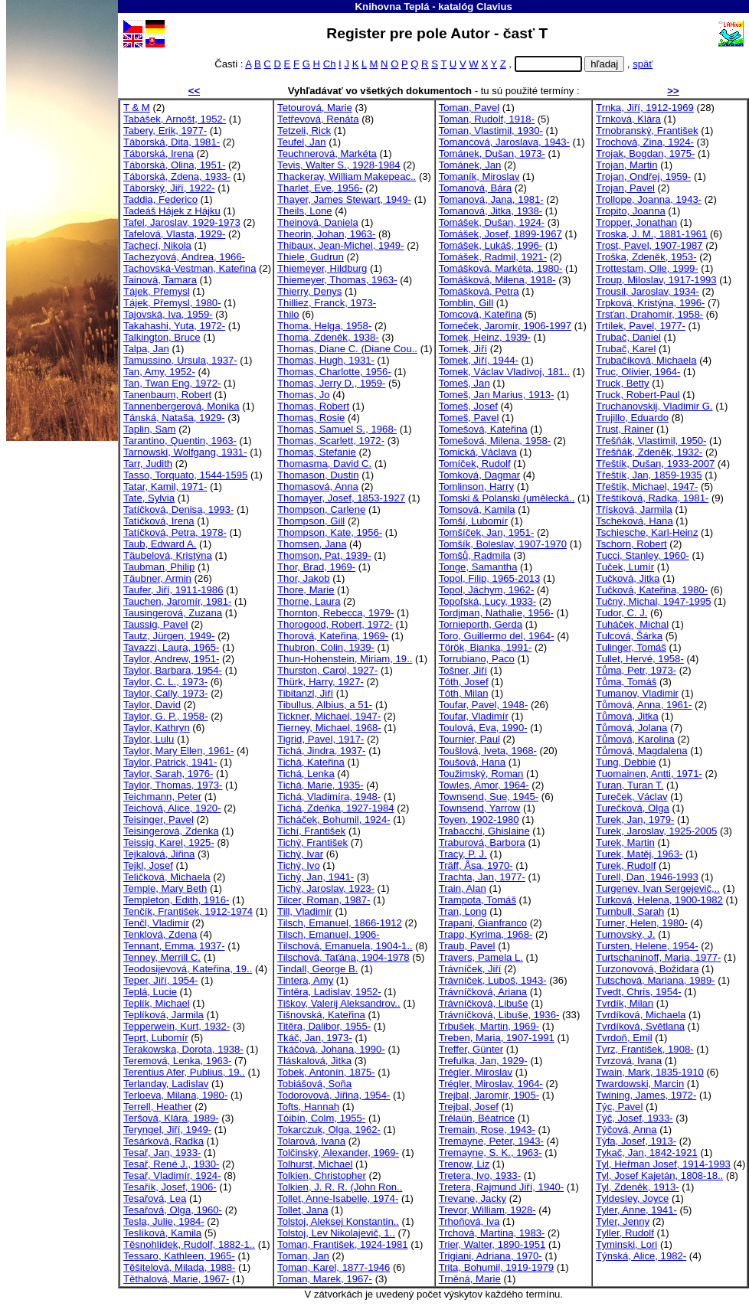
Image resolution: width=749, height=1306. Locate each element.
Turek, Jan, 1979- (635, 819)
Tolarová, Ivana (311, 1141)
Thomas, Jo (303, 394)
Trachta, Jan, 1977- (482, 877)
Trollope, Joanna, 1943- (649, 199)
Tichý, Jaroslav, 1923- (325, 888)
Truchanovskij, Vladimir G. (654, 406)
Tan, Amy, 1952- (159, 371)
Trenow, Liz (464, 1164)
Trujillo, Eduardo (632, 417)
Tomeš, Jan (464, 383)
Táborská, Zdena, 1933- (177, 176)
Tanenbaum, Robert (167, 394)
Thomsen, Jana (311, 544)
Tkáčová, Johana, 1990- (331, 1049)
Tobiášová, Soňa (314, 1083)
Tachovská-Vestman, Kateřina (189, 268)
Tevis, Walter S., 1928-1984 (339, 165)
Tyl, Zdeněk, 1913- (637, 1187)
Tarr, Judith (147, 463)
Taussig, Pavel (155, 624)
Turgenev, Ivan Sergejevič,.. (658, 888)
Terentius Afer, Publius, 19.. (184, 1072)
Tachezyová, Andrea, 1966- (184, 257)
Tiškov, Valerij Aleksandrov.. (339, 1003)
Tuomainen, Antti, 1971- (649, 773)
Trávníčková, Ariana (483, 991)
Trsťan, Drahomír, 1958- (649, 314)
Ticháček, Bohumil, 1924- (333, 819)
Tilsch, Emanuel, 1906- (328, 934)
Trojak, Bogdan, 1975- (645, 153)
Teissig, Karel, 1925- (168, 842)
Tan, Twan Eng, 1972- (172, 383)
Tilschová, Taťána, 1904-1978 (343, 957)
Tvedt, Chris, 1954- (638, 991)
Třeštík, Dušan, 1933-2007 (655, 463)
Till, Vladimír (304, 911)
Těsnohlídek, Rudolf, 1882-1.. (189, 1244)
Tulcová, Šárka (629, 636)
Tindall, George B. (317, 969)
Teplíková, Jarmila (163, 1014)
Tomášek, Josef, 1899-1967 (500, 234)
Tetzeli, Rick (304, 130)
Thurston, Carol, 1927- (327, 670)
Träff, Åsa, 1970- (476, 865)
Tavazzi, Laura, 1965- (171, 647)
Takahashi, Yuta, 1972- (174, 325)
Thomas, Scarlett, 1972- (330, 440)
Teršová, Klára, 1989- (171, 1118)
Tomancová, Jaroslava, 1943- (504, 142)
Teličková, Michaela (167, 877)
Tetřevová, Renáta (317, 119)
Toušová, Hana (472, 762)
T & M (136, 107)
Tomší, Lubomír (473, 521)
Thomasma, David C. (324, 463)
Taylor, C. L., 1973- (165, 681)
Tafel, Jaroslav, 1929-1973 (181, 222)
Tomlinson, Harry (476, 486)
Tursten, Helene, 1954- (647, 946)
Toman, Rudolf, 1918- (487, 119)
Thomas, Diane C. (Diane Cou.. (347, 348)
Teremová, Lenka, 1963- (177, 1060)
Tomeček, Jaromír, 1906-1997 (505, 325)
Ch (329, 64)
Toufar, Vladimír (474, 716)
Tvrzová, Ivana (629, 1060)
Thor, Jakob (303, 578)
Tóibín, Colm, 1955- (321, 1118)
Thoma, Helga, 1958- (324, 325)
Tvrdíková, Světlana (640, 1026)
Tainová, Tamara (160, 280)
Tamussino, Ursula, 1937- (180, 360)
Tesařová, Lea (154, 1198)
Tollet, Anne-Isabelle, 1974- (337, 1198)
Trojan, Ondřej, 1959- (643, 176)
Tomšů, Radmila (475, 555)
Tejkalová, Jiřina (159, 854)
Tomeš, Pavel (469, 417)
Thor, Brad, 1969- (316, 567)
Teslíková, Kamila (162, 1233)
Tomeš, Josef (468, 406)
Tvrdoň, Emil (624, 1037)
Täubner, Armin (157, 578)
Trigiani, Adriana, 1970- (490, 1256)
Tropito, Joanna (631, 211)
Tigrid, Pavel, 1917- (320, 739)
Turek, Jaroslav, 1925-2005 (656, 831)
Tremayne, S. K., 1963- (490, 1152)
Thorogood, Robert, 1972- (335, 624)
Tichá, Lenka (306, 773)
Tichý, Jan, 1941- (315, 877)
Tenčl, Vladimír (156, 923)
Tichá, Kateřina (311, 762)
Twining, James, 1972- (646, 1095)
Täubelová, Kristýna (167, 555)
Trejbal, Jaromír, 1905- (489, 1095)
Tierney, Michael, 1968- (329, 727)
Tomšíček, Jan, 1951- (487, 532)
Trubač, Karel (626, 348)
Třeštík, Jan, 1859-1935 (649, 475)
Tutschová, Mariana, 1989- (655, 980)
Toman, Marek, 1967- (324, 1279)
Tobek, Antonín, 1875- (326, 1072)
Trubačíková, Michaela (646, 360)
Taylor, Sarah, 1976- (168, 773)
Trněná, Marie (470, 1279)
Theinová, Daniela (317, 222)
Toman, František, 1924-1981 (342, 1244)
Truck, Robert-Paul (638, 394)
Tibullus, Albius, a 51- (324, 704)
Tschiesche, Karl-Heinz (647, 532)
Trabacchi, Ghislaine (484, 831)
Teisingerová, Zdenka (171, 831)
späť (643, 64)
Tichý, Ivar (300, 854)
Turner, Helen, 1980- (642, 923)
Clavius (494, 6)
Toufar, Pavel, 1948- (483, 704)
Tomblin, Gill (466, 303)
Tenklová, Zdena (160, 934)
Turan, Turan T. (629, 785)
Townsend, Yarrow (480, 808)
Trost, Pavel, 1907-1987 (649, 245)
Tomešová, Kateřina (483, 429)
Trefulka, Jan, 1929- (483, 1060)
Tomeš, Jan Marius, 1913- (496, 394)
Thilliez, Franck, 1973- (326, 303)
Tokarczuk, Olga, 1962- (329, 1129)
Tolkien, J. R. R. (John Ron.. (339, 1187)
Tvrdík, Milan (624, 1003)
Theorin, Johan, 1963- (326, 234)
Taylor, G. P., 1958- (165, 716)
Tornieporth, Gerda (480, 624)
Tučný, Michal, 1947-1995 (653, 601)
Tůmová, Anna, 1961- (644, 704)
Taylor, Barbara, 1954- (172, 670)
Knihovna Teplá (392, 6)
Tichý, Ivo (298, 865)
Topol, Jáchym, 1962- (487, 590)
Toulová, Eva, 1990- (483, 727)
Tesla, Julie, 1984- (163, 1221)
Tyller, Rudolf (625, 1233)
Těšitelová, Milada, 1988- (179, 1267)
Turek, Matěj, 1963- (639, 854)
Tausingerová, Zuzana (172, 613)
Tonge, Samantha (478, 567)
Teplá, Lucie (150, 991)
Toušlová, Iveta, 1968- (488, 750)
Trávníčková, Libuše (483, 1003)
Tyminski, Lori (626, 1244)
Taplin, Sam (149, 429)
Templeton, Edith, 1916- (176, 900)
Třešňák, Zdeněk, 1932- (649, 452)
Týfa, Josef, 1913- (636, 1141)
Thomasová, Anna (317, 486)
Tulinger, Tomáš (631, 647)
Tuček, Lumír (625, 567)
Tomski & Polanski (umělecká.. (507, 498)
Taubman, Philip (159, 567)
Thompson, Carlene (321, 509)
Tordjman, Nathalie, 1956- (496, 613)
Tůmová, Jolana (631, 727)
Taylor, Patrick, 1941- (170, 762)
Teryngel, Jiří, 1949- (167, 1129)
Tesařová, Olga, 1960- (172, 1210)
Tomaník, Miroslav (479, 176)
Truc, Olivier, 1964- (638, 371)
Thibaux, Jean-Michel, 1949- (340, 245)
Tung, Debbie (626, 762)
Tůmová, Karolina (635, 739)
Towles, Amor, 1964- (484, 785)
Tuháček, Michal (632, 624)
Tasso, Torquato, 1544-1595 (185, 475)
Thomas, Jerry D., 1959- (331, 383)
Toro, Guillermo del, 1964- (496, 636)
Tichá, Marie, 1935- (320, 785)
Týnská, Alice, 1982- (641, 1256)
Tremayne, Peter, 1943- (491, 1141)
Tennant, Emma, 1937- (174, 946)
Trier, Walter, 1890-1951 (492, 1244)
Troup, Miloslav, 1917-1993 (656, 280)
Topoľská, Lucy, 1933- (487, 601)
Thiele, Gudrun (310, 257)
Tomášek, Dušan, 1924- (492, 222)
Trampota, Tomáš (477, 900)
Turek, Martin (625, 842)
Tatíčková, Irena (159, 521)
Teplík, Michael (156, 1003)
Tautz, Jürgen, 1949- (169, 636)
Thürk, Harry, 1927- (320, 681)
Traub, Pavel (467, 946)
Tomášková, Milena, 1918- (497, 280)
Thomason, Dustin (317, 475)
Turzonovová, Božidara (647, 969)
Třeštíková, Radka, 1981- (652, 498)
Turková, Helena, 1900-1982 (659, 900)
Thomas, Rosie (311, 417)
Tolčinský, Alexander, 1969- (338, 1152)
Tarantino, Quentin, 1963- (180, 440)
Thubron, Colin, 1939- (325, 647)
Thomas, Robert (313, 406)
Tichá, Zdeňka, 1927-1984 (335, 808)
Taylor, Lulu (148, 739)
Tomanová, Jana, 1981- (491, 199)
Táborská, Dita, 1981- (171, 142)
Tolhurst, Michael (314, 1164)
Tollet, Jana (302, 1210)
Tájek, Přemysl (156, 291)
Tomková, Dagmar (479, 475)
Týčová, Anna (626, 1129)
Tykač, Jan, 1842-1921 (647, 1152)
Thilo (288, 314)
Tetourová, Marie (314, 107)
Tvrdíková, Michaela (640, 1014)
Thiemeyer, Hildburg (322, 268)
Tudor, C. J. (621, 613)
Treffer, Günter (471, 1049)
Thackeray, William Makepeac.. (346, 176)
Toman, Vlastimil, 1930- (491, 130)
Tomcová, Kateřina (480, 314)
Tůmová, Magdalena (642, 750)
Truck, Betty (622, 383)
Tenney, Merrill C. (162, 957)
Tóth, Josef (464, 681)
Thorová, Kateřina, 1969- (332, 636)
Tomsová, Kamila (477, 509)
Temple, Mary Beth (165, 888)
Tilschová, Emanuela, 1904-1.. (345, 946)
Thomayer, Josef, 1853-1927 (341, 498)
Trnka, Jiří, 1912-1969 (645, 107)
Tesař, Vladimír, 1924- (172, 1175)
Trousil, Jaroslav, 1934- (647, 291)
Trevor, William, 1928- (487, 1210)
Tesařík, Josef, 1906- (170, 1187)
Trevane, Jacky (472, 1198)
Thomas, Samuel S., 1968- (337, 429)
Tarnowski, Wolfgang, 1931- (185, 452)
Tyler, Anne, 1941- (636, 1210)
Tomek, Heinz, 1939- (485, 337)
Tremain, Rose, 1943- (487, 1129)
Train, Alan (462, 888)
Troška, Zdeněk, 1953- (646, 257)
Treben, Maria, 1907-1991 (496, 1037)
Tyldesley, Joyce (632, 1198)
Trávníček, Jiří (470, 969)
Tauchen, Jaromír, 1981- (177, 601)
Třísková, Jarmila (634, 509)
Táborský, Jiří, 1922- (168, 188)
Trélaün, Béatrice (477, 1118)
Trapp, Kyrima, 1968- (486, 934)
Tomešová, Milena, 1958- (495, 440)
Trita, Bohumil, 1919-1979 (496, 1267)
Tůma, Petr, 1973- (636, 670)
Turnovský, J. (625, 934)
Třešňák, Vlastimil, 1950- (651, 440)
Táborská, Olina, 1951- (174, 165)
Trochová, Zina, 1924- (645, 142)
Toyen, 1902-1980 (479, 819)
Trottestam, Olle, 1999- (647, 268)
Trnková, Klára (628, 119)
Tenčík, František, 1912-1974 (188, 911)
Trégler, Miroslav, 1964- (491, 1083)
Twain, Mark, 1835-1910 (650, 1072)
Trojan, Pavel (625, 188)
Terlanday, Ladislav (165, 1083)
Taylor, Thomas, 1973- (172, 785)
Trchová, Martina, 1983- (492, 1233)
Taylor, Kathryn (156, 727)
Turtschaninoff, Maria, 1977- (658, 957)
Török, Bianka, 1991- (485, 647)
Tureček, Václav (632, 796)
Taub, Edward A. (159, 544)
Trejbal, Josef (469, 1106)
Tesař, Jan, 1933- (162, 1152)
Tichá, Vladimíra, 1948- (329, 796)
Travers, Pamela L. (481, 957)
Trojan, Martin (626, 165)
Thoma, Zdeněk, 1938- (328, 337)
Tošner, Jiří (463, 670)
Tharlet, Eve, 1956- (320, 188)
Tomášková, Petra (479, 291)
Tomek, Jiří (463, 348)
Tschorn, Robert (631, 544)
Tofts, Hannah (308, 1106)
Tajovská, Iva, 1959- (168, 314)
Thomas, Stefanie (316, 452)
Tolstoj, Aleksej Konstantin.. (338, 1221)
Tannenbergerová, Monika (181, 406)
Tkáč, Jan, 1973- (314, 1037)
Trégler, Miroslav (475, 1072)
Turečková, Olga (632, 808)
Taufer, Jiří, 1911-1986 (173, 590)
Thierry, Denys (309, 291)
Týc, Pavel (619, 1106)
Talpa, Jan (146, 348)
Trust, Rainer (624, 429)
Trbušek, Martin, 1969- (489, 1026)
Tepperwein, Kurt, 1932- (176, 1026)
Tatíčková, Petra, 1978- (175, 532)
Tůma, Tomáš (626, 681)
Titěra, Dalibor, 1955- (324, 1026)
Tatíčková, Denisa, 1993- (178, 509)
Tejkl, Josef (148, 865)
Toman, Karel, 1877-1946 (333, 1267)
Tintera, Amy (305, 980)
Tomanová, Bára (475, 188)
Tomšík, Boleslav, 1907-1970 (503, 544)
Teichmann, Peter (162, 796)
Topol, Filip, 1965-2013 (490, 578)
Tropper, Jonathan (636, 222)
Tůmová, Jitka (627, 716)
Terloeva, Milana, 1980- (175, 1095)
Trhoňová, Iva (469, 1221)
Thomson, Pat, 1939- (324, 555)
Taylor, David (152, 704)
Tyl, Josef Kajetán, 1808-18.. (659, 1175)
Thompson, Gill (311, 521)
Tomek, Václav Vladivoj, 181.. (504, 371)
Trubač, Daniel (628, 337)
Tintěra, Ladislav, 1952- (329, 991)
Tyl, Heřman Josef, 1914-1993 (663, 1164)
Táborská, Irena (158, 153)
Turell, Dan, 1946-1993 (647, 877)
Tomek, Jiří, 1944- (478, 360)
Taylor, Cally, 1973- (165, 693)
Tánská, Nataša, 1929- (174, 417)
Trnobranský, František (647, 130)
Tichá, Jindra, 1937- (321, 750)
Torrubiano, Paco (477, 658)
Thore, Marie (305, 590)
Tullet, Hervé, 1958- (640, 658)
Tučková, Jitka (627, 578)
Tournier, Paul (469, 739)
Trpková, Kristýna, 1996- (650, 303)
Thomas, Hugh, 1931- (325, 360)
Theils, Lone (304, 211)
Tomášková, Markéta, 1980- (501, 268)
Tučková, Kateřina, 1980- (652, 590)
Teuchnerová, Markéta (327, 153)
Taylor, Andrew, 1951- (171, 658)
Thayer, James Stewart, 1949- (344, 199)
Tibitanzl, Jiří (305, 693)
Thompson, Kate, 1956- (329, 532)
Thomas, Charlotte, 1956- (334, 371)
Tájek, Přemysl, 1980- (172, 303)
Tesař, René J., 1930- (171, 1164)
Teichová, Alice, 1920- (172, 808)
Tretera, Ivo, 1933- (480, 1175)
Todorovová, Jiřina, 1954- (333, 1095)
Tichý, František (312, 842)
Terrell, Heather (157, 1106)
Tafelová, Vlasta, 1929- (174, 234)
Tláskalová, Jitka (314, 1060)
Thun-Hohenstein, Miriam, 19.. (344, 658)
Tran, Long (463, 911)
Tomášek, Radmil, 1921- (493, 257)
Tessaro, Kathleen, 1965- (179, 1256)
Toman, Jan (303, 1256)
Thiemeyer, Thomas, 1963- (337, 280)
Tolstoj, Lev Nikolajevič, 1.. (336, 1233)
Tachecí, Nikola (157, 245)
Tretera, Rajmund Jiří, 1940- (501, 1187)
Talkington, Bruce (162, 337)
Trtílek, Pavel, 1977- (640, 325)
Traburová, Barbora (482, 842)
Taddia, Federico (160, 199)
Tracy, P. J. (463, 854)
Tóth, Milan (464, 693)
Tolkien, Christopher (321, 1175)
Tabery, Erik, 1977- (165, 130)
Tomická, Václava (478, 452)
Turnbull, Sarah (630, 911)
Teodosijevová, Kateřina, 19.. (187, 969)
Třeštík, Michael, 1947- (647, 486)
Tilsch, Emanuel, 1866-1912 (339, 923)
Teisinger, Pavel (158, 819)
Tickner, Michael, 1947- (329, 716)
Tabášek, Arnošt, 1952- (174, 119)
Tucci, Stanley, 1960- (642, 555)
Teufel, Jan (301, 142)
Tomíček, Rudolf (475, 463)
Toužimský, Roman (481, 773)
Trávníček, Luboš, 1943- (493, 980)
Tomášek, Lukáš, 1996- (491, 245)
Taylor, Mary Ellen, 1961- (178, 750)
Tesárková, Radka (163, 1141)
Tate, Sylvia (149, 498)
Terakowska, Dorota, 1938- (183, 1049)
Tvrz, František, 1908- (645, 1049)
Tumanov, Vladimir (637, 693)
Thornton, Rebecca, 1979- (335, 613)
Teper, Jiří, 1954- (160, 980)
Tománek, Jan (470, 165)
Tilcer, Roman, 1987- (323, 900)
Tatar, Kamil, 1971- (165, 486)
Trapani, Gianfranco (483, 923)
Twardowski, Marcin (640, 1083)
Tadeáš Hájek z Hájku (172, 211)
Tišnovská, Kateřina (321, 1014)
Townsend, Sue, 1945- (488, 796)
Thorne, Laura (308, 601)
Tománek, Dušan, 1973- (492, 153)
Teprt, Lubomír (155, 1037)
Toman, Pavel (469, 107)
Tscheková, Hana (634, 521)
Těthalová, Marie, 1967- (176, 1279)
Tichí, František (311, 831)
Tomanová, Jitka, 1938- (491, 211)
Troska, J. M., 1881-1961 (651, 234)
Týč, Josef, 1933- (634, 1118)
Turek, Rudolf (626, 865)
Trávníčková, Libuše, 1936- (499, 1014)
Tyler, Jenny (622, 1221)
